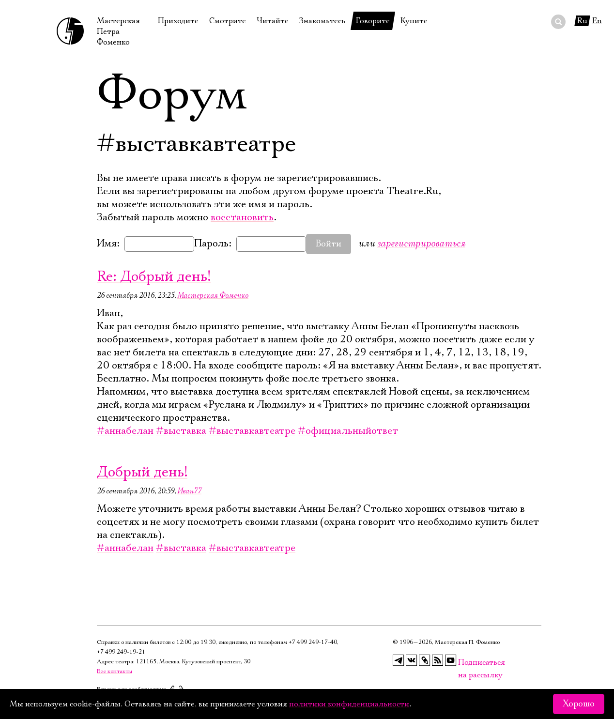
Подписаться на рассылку (464, 663)
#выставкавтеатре (252, 431)
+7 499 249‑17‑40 (313, 642)
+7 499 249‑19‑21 (121, 652)
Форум (172, 94)
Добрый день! (142, 472)
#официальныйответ (348, 431)
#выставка (181, 431)
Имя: (108, 243)
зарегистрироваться (421, 243)
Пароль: (212, 243)
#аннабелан (125, 431)
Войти (328, 244)
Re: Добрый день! (154, 277)
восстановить (242, 217)
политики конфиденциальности (349, 704)
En (597, 21)
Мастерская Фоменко (212, 295)
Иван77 (189, 491)
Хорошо (579, 704)
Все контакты (114, 671)
